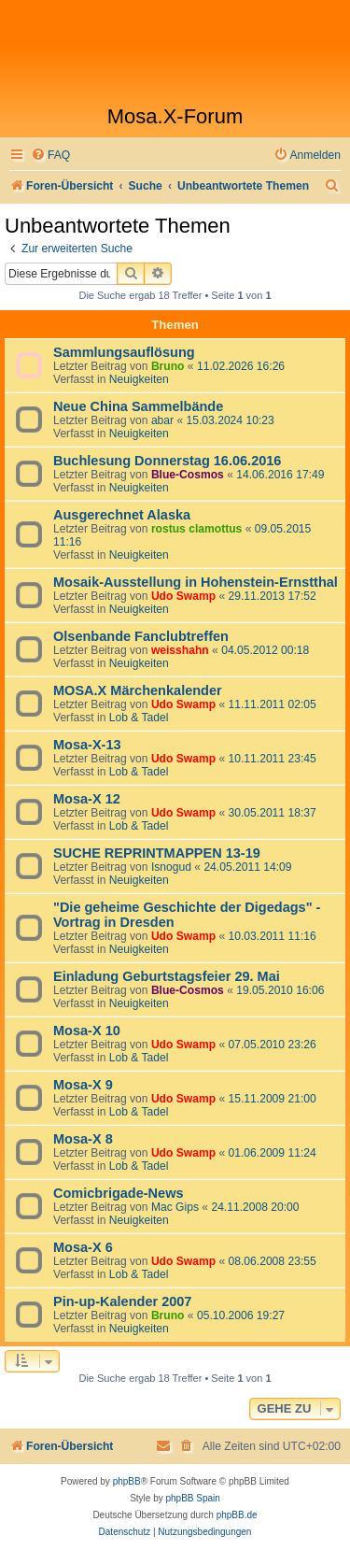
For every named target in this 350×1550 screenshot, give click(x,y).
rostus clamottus (196, 528)
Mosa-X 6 (83, 1247)
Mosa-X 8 (83, 1138)
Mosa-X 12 (86, 798)
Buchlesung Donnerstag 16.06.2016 (167, 460)
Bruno (168, 366)
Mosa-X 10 (86, 1030)
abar (162, 420)
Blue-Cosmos (187, 474)
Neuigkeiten (139, 379)
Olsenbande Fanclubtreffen (141, 636)
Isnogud (171, 867)
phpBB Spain (192, 1498)
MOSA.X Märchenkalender (137, 690)
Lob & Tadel (139, 717)
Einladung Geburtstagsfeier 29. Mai (166, 976)
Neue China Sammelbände (138, 406)
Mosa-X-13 (87, 744)
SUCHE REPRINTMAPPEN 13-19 (156, 853)
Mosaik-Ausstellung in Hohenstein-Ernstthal (195, 582)
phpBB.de (237, 1515)
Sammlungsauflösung (124, 352)
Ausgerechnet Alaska (121, 514)
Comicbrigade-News (118, 1193)
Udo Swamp (183, 596)
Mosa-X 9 (83, 1084)
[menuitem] (50, 155)
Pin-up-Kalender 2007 (122, 1301)
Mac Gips (175, 1207)
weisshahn (180, 650)
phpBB (127, 1481)
